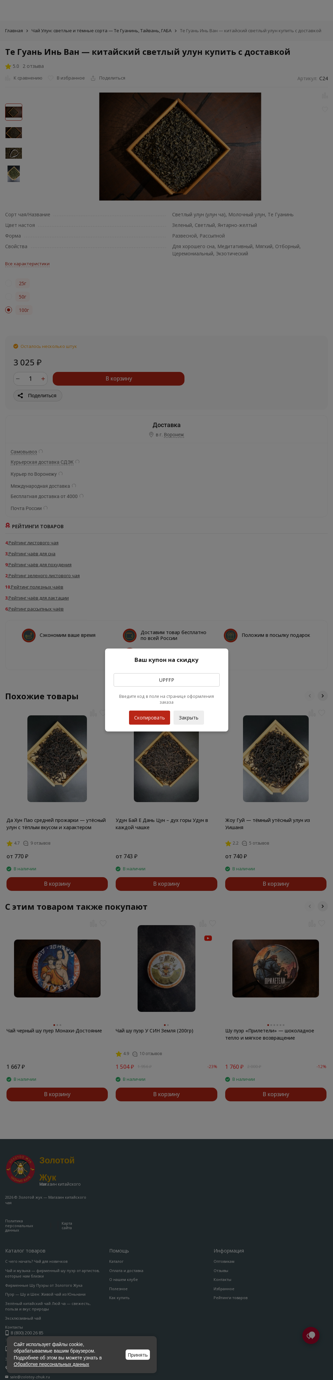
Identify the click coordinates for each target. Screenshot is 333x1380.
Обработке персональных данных (51, 1364)
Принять (138, 1355)
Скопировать (149, 716)
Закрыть (188, 717)
